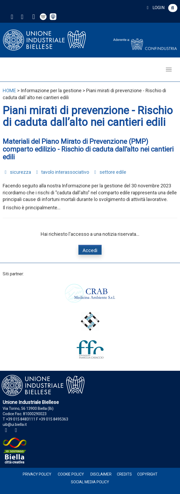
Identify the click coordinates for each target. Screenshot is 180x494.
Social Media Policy (90, 482)
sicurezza (17, 172)
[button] (172, 8)
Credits (124, 474)
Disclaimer (101, 474)
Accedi (90, 250)
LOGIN (154, 7)
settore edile (109, 172)
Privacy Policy (37, 474)
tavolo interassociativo (61, 172)
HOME (9, 90)
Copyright (147, 474)
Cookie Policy (71, 474)
